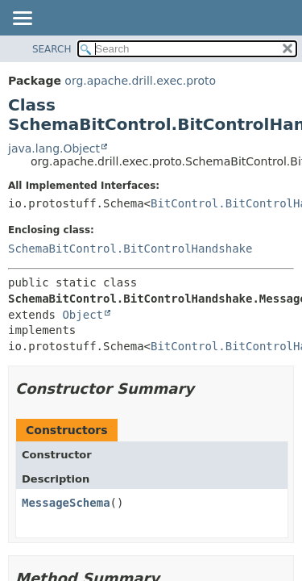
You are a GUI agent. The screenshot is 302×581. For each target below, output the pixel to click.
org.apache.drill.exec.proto (140, 80)
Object (82, 314)
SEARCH (52, 49)
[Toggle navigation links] (21, 19)
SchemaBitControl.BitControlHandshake (130, 248)
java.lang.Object (54, 148)
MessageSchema (66, 502)
